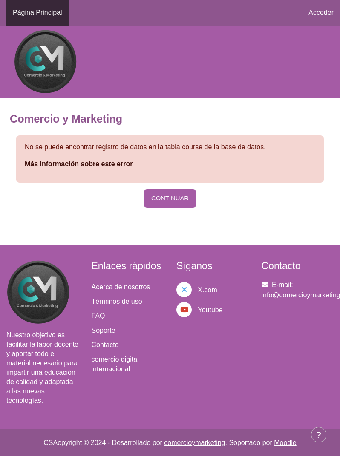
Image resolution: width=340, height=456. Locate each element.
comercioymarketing (194, 442)
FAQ (98, 315)
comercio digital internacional (115, 364)
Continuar (170, 198)
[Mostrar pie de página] (318, 434)
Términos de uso (117, 301)
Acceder (321, 12)
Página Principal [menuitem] (37, 12)
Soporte (103, 330)
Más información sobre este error (79, 164)
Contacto (105, 344)
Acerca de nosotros (121, 287)
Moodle (285, 442)
